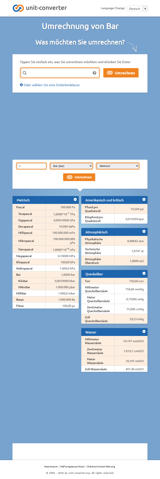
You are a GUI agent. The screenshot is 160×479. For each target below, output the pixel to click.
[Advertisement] (86, 126)
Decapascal (25, 226)
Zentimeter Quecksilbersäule (98, 309)
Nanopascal (25, 249)
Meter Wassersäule (95, 361)
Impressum (51, 466)
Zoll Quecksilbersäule (96, 319)
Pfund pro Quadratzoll (93, 209)
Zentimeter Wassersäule (95, 351)
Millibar (21, 293)
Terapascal (25, 214)
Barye (20, 299)
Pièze (20, 305)
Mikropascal (26, 241)
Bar (18, 274)
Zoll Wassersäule (96, 369)
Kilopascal (23, 262)
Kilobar (23, 281)
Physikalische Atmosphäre (94, 241)
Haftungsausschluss (72, 466)
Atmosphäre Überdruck (93, 261)
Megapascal (24, 256)
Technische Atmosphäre (93, 251)
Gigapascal (25, 220)
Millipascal (25, 232)
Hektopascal (24, 268)
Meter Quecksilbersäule (98, 299)
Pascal (20, 207)
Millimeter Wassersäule (93, 341)
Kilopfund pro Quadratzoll (94, 219)
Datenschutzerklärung (101, 466)
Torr (87, 281)
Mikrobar (24, 287)
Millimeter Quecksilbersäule (96, 289)
